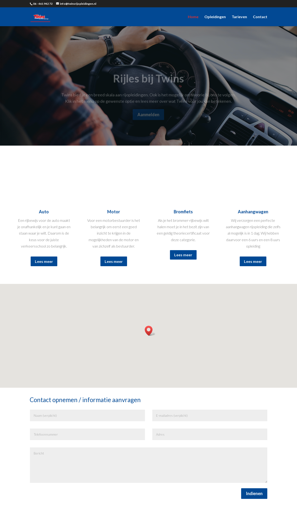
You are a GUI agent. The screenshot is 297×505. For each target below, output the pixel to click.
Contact (260, 17)
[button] (150, 331)
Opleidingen (215, 17)
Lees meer (44, 261)
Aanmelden (148, 118)
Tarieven (239, 17)
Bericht (148, 465)
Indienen (254, 493)
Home (193, 17)
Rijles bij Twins (148, 81)
